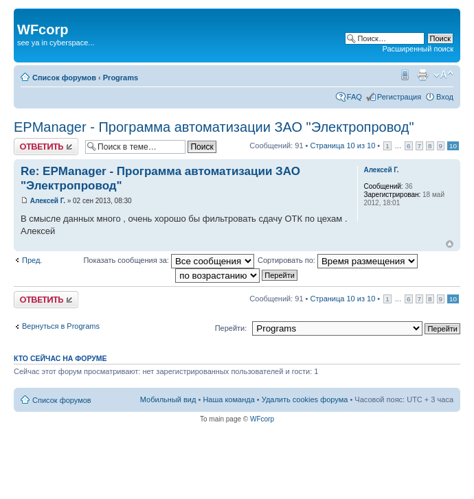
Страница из (343, 145)
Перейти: (231, 328)
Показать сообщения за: (168, 260)
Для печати (422, 75)
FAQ (354, 97)
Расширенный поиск (417, 49)
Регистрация (399, 97)
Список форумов (64, 77)
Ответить (46, 146)
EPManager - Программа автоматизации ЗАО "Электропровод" (214, 127)
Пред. (32, 260)
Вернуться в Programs (61, 326)
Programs (120, 77)
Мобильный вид (403, 75)
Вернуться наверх (449, 244)
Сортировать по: (338, 260)
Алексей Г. (47, 201)
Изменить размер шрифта (443, 75)
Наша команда (228, 399)
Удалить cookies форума (305, 399)
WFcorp (262, 419)
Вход (444, 97)
